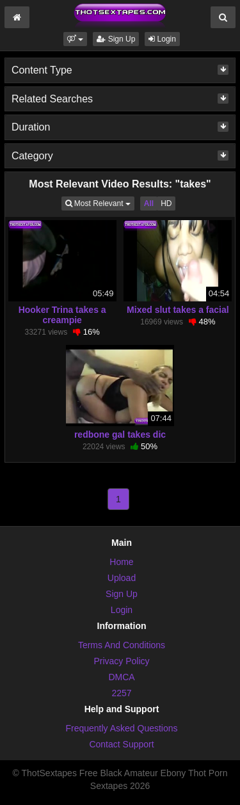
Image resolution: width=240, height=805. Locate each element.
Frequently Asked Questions (121, 728)
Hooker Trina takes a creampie (62, 315)
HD (166, 203)
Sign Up (116, 39)
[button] (75, 39)
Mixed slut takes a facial (178, 310)
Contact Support (121, 744)
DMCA (121, 677)
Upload (122, 578)
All (149, 203)
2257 (121, 693)
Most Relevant (99, 202)
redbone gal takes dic (120, 434)
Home (121, 562)
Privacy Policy (121, 661)
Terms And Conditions (121, 645)
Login (162, 39)
